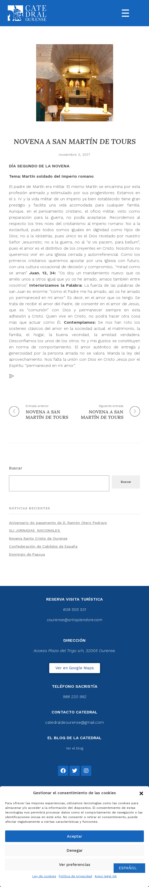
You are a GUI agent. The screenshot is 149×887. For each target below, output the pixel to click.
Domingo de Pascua (27, 554)
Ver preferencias (74, 864)
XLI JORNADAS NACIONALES (35, 530)
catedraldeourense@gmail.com (74, 722)
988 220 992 (74, 696)
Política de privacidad (75, 876)
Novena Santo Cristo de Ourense (38, 538)
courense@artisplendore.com (74, 619)
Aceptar (74, 836)
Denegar (75, 850)
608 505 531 (74, 609)
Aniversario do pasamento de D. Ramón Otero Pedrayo (58, 523)
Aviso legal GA (106, 876)
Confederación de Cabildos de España (43, 546)
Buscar (15, 468)
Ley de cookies (44, 876)
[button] (141, 792)
